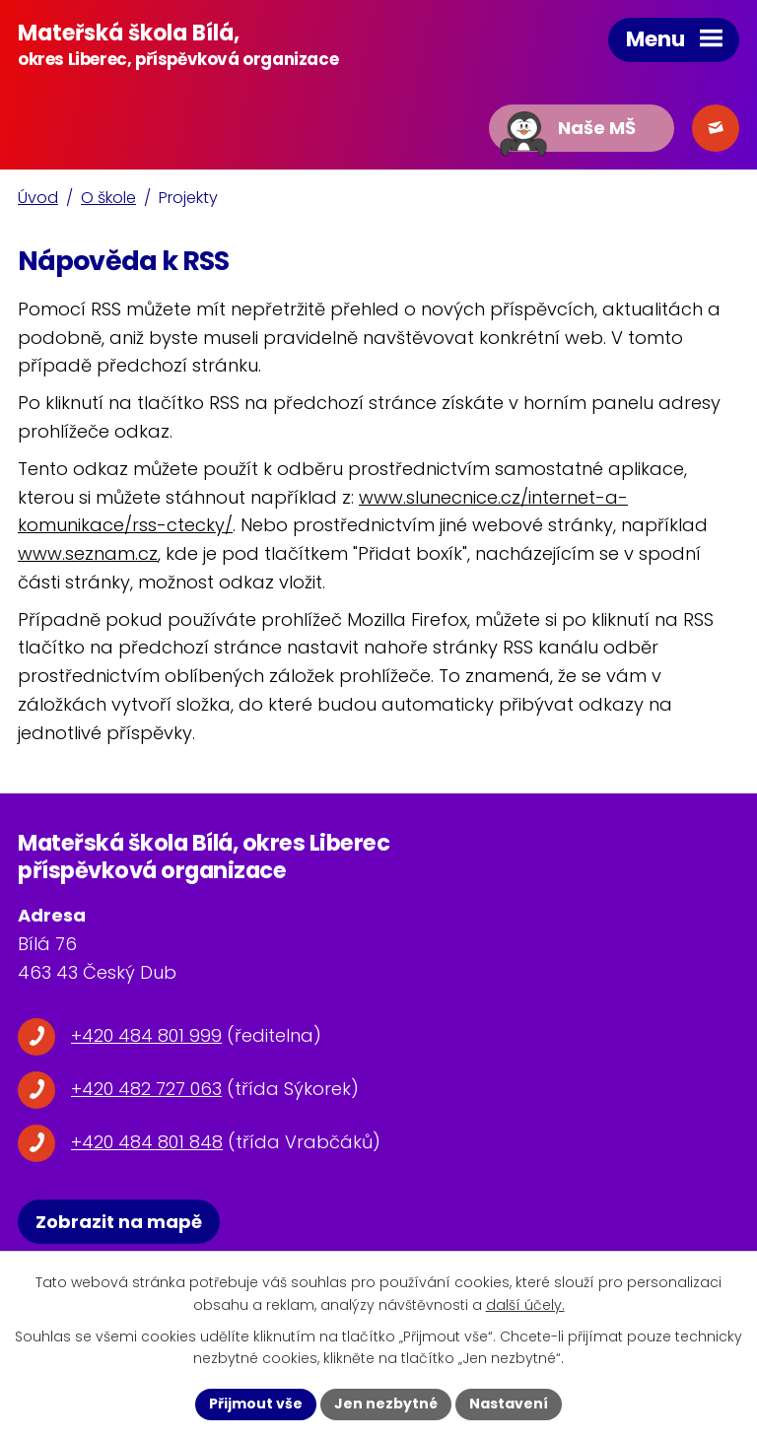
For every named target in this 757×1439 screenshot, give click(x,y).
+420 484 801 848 (147, 1142)
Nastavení (508, 1403)
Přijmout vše (256, 1403)
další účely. (525, 1305)
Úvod (38, 197)
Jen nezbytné (386, 1403)
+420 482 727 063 (146, 1088)
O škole (108, 197)
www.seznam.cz (88, 553)
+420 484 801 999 (146, 1035)
